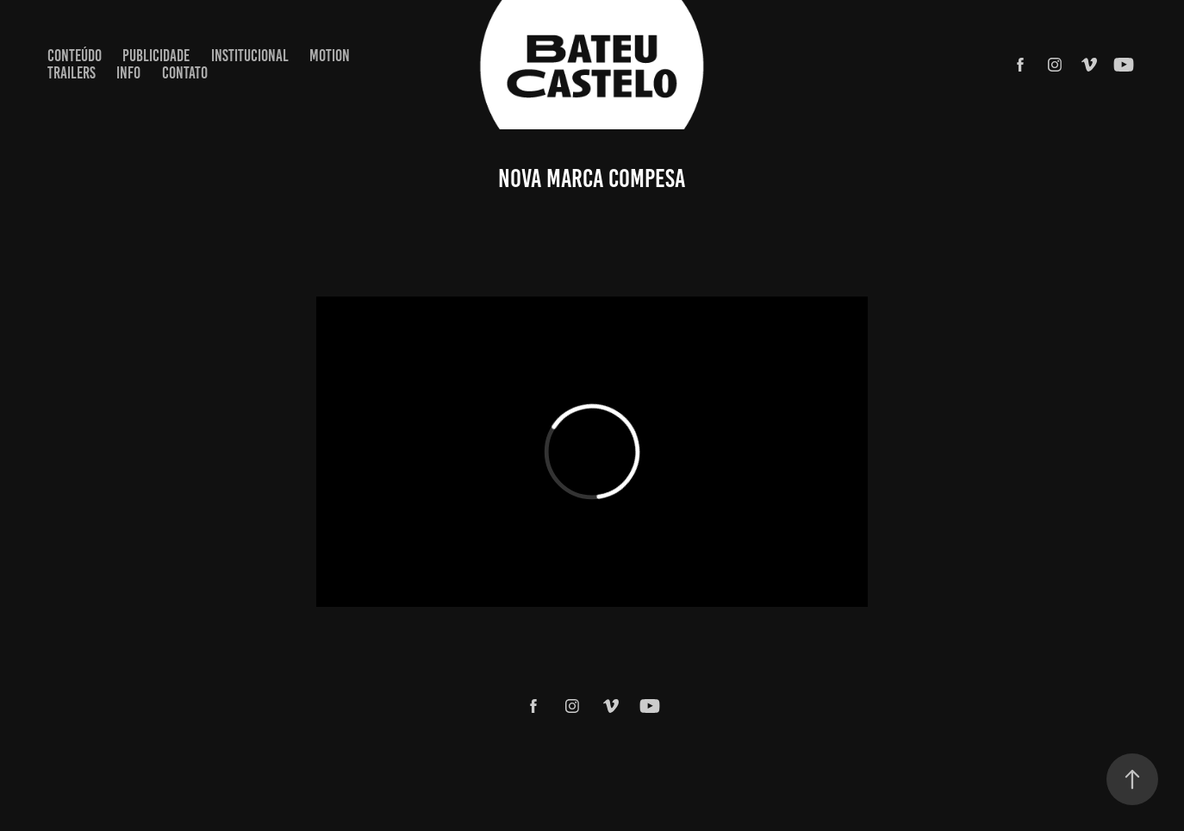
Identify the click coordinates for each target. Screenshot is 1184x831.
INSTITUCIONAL (250, 56)
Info (128, 73)
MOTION (329, 56)
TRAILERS (71, 73)
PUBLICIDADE (156, 56)
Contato (185, 73)
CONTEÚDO (74, 56)
